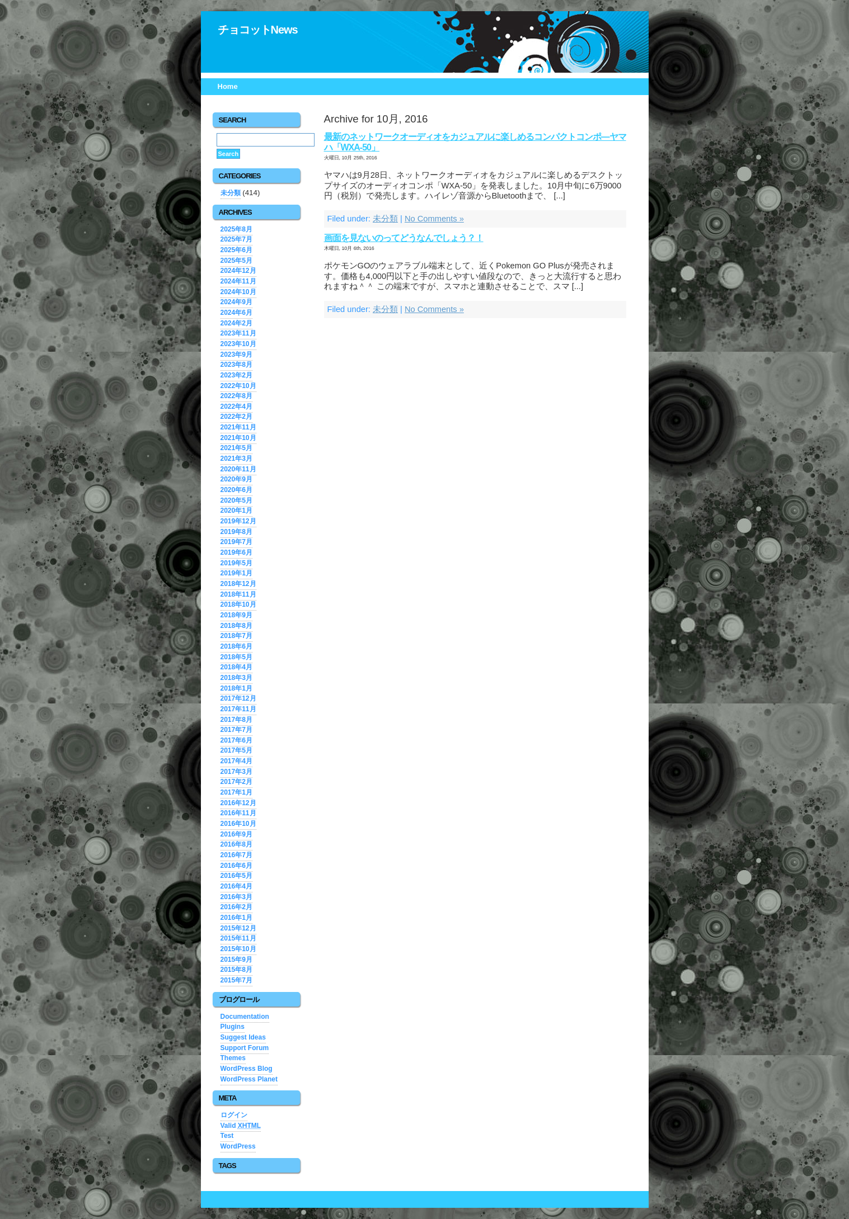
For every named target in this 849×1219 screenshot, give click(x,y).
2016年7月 (236, 855)
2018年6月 (236, 646)
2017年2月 (236, 782)
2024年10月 (238, 292)
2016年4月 (236, 886)
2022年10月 (238, 386)
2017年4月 (236, 761)
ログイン (234, 1115)
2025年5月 (236, 260)
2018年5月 (236, 657)
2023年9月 (236, 354)
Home (228, 86)
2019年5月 (236, 563)
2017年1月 (236, 792)
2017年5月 (236, 750)
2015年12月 (238, 928)
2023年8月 (236, 364)
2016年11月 (238, 813)
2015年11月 (238, 938)
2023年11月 (238, 333)
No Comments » (434, 218)
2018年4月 (236, 667)
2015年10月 (238, 949)
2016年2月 (236, 907)
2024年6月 (236, 312)
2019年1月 (236, 573)
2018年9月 (236, 615)
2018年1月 (236, 688)
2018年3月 (236, 678)
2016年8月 (236, 844)
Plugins (233, 1027)
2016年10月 (238, 824)
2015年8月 (236, 970)
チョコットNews (258, 29)
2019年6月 (236, 552)
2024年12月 (238, 271)
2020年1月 (236, 510)
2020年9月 (236, 479)
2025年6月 (236, 250)
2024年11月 (238, 281)
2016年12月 (238, 803)
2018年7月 (236, 636)
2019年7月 (236, 542)
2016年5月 (236, 876)
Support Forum (245, 1048)
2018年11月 (238, 594)
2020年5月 (236, 500)
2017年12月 (238, 698)
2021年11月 (238, 427)
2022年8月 (236, 396)
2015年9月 (236, 959)
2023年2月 (236, 375)
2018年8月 (236, 626)
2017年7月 (236, 730)
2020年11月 (238, 469)
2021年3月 (236, 458)
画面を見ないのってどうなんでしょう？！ (404, 238)
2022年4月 (236, 406)
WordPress (238, 1146)
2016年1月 (236, 918)
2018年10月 (238, 604)
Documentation (245, 1016)
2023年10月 (238, 344)
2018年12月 (238, 584)
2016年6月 (236, 866)
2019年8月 (236, 532)
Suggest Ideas (243, 1037)
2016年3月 (236, 897)
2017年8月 (236, 720)
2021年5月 (236, 448)
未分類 (385, 218)
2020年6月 (236, 490)
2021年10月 (238, 438)
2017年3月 (236, 772)
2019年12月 (238, 521)
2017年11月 (238, 709)
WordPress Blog (247, 1068)
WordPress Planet (249, 1079)
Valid (241, 1126)
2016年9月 (236, 834)
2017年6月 (236, 740)
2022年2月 (236, 416)
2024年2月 (236, 323)
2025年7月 (236, 239)
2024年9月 (236, 302)
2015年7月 (236, 980)
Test (227, 1136)
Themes (233, 1058)
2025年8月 (236, 229)
